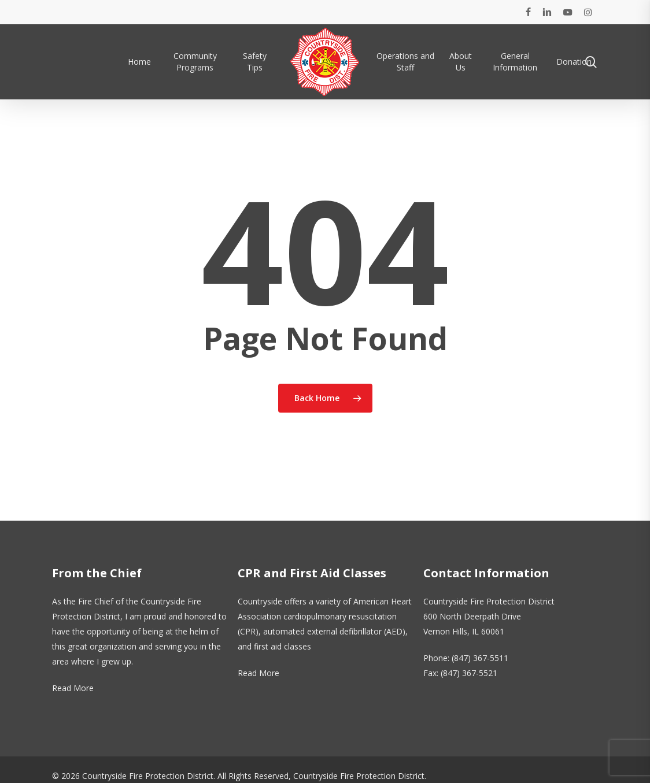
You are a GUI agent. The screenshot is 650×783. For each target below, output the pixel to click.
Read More (73, 687)
